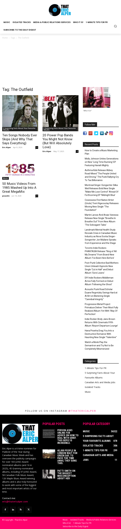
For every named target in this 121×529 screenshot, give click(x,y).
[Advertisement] (60, 63)
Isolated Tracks (92, 387)
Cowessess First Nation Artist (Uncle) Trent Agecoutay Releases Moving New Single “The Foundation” (102, 205)
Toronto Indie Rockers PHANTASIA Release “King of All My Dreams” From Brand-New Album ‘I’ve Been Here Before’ (101, 253)
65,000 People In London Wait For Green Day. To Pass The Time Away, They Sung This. (67, 457)
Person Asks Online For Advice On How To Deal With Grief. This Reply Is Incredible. (67, 436)
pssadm (5, 196)
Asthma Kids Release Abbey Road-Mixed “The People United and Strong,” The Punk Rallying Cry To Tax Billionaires (102, 175)
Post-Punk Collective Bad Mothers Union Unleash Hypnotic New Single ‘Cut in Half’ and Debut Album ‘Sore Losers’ (101, 268)
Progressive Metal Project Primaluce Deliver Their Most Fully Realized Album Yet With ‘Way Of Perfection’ (101, 309)
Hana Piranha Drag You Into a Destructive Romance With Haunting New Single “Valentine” (101, 334)
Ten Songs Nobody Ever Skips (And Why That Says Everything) (19, 139)
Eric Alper (6, 147)
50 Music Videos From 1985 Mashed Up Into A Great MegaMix (19, 187)
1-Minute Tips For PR (95, 368)
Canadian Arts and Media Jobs (100, 382)
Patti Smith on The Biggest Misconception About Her (66, 474)
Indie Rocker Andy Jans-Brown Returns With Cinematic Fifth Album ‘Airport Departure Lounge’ (101, 322)
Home (5, 37)
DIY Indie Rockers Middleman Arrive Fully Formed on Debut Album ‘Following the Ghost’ (99, 281)
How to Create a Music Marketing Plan (101, 152)
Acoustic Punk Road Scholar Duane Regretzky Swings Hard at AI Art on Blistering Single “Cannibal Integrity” (101, 294)
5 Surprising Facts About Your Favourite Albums (19, 129)
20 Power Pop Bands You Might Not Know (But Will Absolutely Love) (58, 141)
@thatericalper (82, 410)
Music (5, 178)
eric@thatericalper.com (15, 501)
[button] (115, 26)
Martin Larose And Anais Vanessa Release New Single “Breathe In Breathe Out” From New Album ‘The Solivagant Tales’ (101, 220)
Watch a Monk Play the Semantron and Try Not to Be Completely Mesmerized (99, 345)
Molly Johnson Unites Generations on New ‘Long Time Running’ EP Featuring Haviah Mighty (101, 162)
